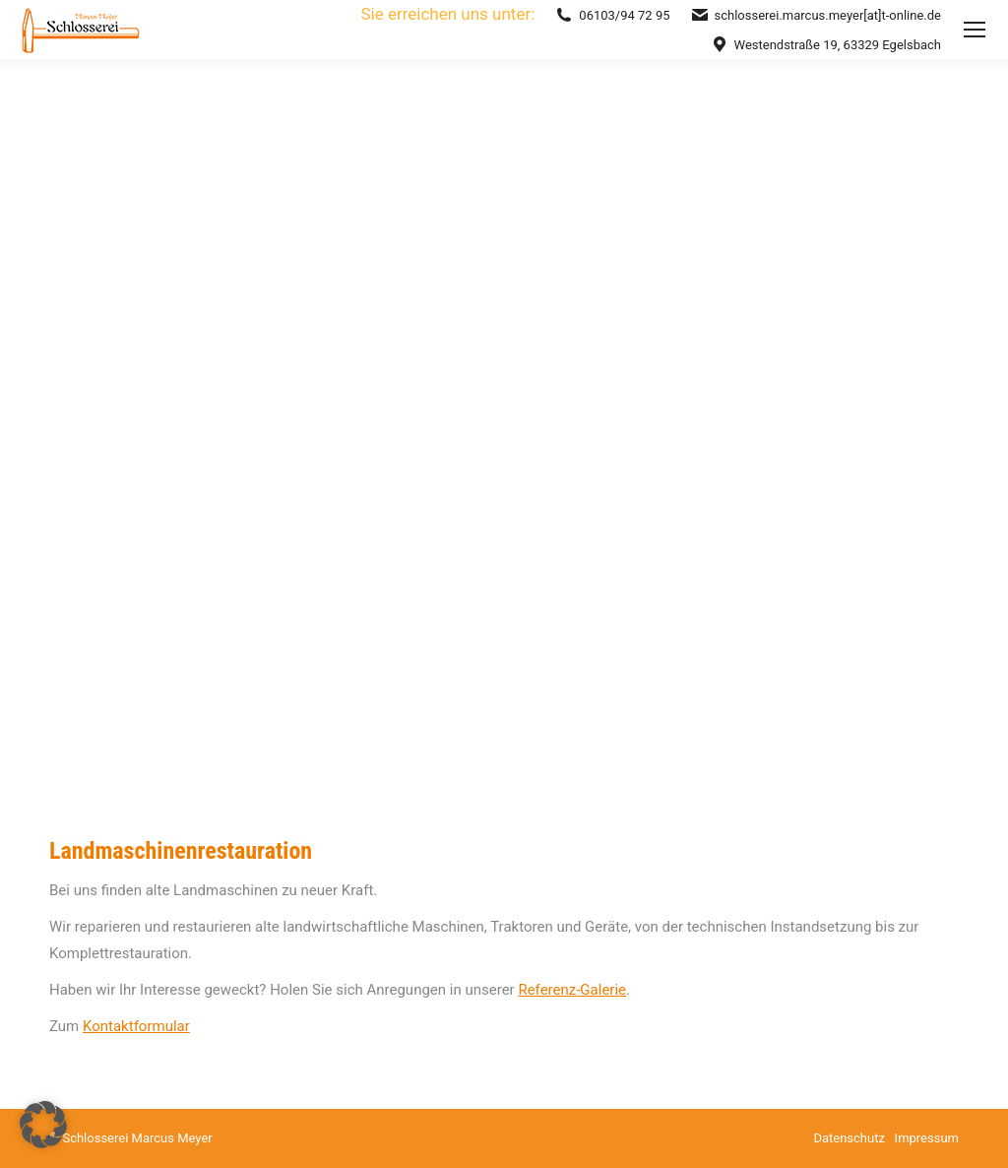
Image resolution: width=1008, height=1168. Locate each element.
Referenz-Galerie (572, 990)
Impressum (927, 1138)
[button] (43, 1124)
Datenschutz (848, 1138)
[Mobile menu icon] (974, 29)
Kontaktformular (136, 1026)
